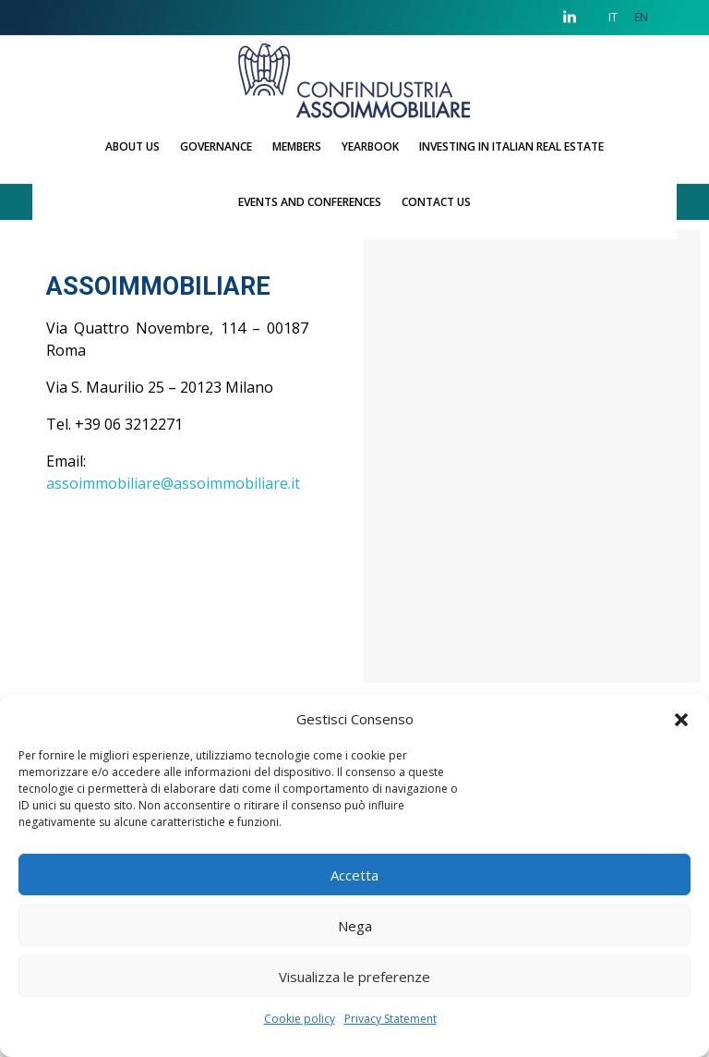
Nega (355, 926)
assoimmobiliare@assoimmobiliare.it (173, 483)
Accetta (354, 875)
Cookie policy (299, 1019)
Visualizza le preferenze (354, 976)
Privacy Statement (390, 1019)
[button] (681, 719)
